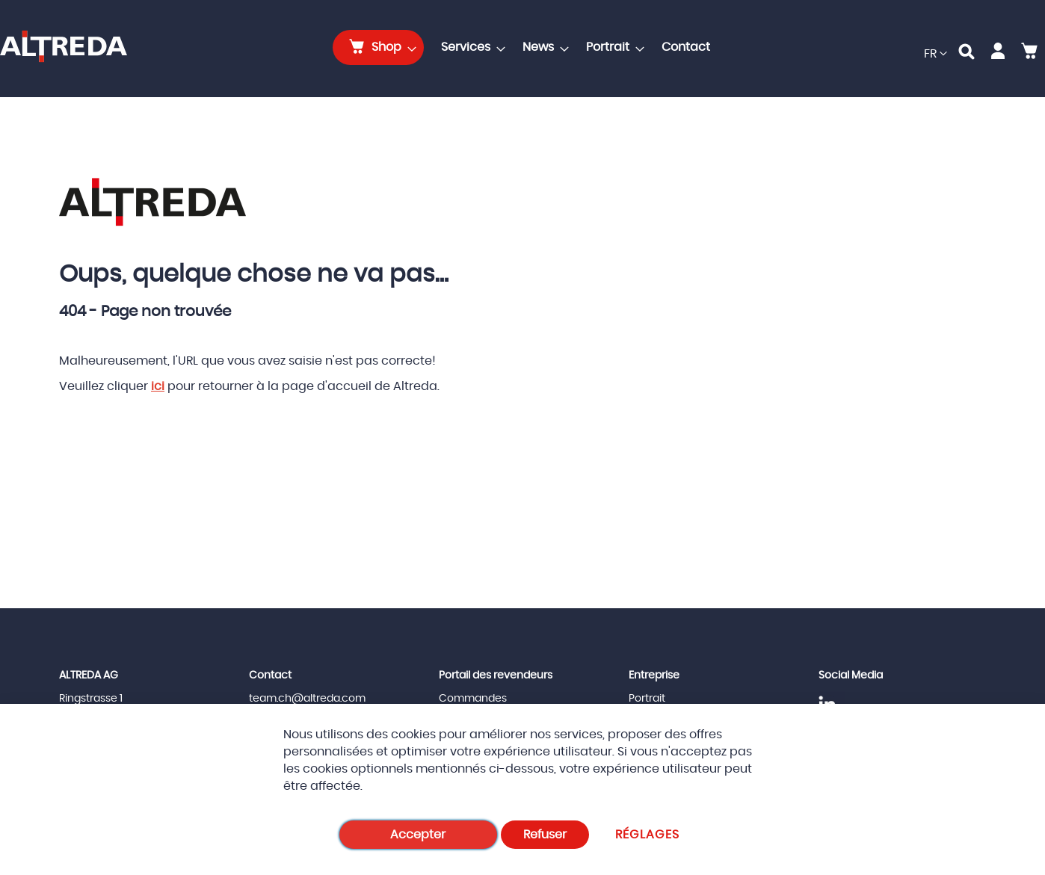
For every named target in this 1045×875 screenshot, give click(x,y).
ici (157, 386)
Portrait (647, 698)
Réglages (647, 835)
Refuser (545, 835)
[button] (935, 54)
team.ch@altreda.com (307, 698)
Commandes (473, 698)
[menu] (525, 47)
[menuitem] (378, 47)
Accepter (418, 835)
